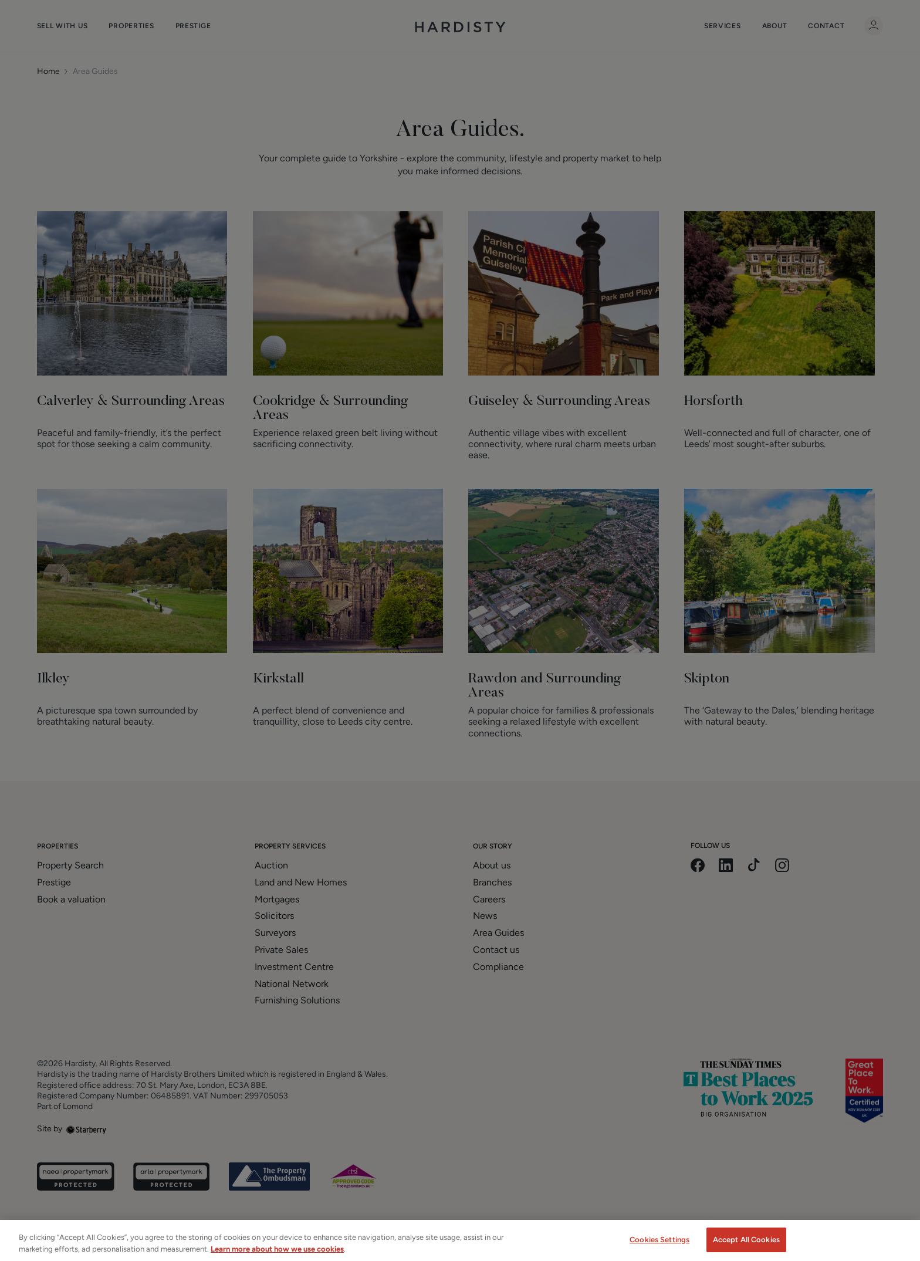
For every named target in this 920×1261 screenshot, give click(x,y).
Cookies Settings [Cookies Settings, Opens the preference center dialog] (659, 1248)
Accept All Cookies (746, 1248)
